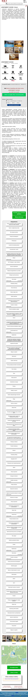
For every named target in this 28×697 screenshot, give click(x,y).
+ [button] (3, 647)
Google (17, 692)
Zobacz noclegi (14, 672)
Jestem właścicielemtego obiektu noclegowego (7, 687)
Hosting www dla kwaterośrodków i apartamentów (18, 687)
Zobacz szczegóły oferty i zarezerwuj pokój (14, 94)
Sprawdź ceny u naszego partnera (19, 213)
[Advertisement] (14, 30)
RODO (13, 695)
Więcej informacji (19, 217)
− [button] (3, 649)
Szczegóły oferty (14, 667)
